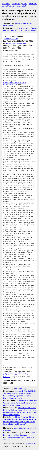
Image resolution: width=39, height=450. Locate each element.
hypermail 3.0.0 (30, 444)
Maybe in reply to (17, 30)
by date (32, 433)
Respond (30, 23)
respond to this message (23, 428)
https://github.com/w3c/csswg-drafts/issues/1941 (14, 84)
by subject (15, 435)
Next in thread (30, 30)
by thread (6, 435)
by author (23, 435)
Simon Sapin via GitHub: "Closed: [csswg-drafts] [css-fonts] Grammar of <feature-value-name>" (20, 403)
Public (24, 4)
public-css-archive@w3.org (16, 43)
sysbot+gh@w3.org (11, 38)
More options (8, 26)
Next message (24, 28)
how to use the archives (16, 437)
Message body (20, 23)
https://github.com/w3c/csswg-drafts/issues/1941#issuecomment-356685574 (16, 375)
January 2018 (21, 6)
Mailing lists (16, 4)
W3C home (6, 4)
